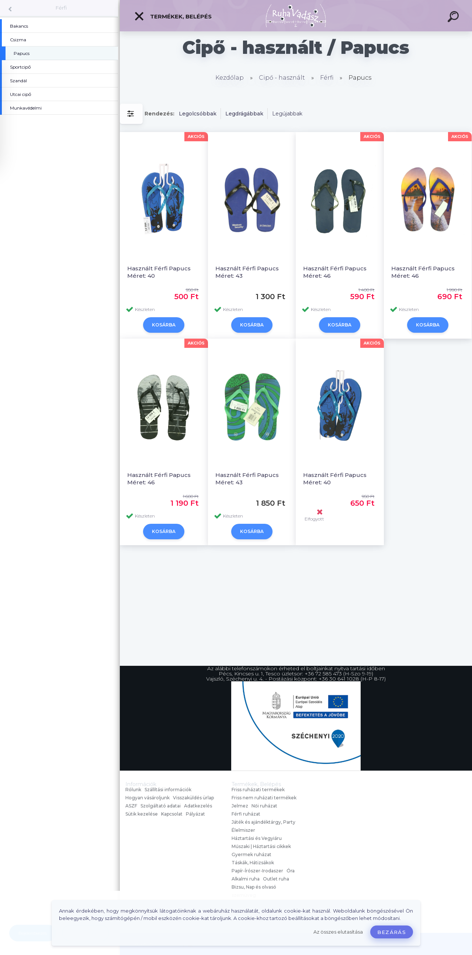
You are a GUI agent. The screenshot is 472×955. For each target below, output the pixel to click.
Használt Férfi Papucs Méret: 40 (159, 272)
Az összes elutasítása (338, 932)
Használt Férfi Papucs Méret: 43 (247, 272)
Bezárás (391, 932)
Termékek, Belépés (173, 16)
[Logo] (295, 15)
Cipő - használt (282, 77)
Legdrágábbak (244, 113)
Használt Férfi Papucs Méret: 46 (335, 272)
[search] (454, 17)
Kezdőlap (229, 77)
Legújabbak (287, 113)
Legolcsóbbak (197, 113)
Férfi (61, 7)
